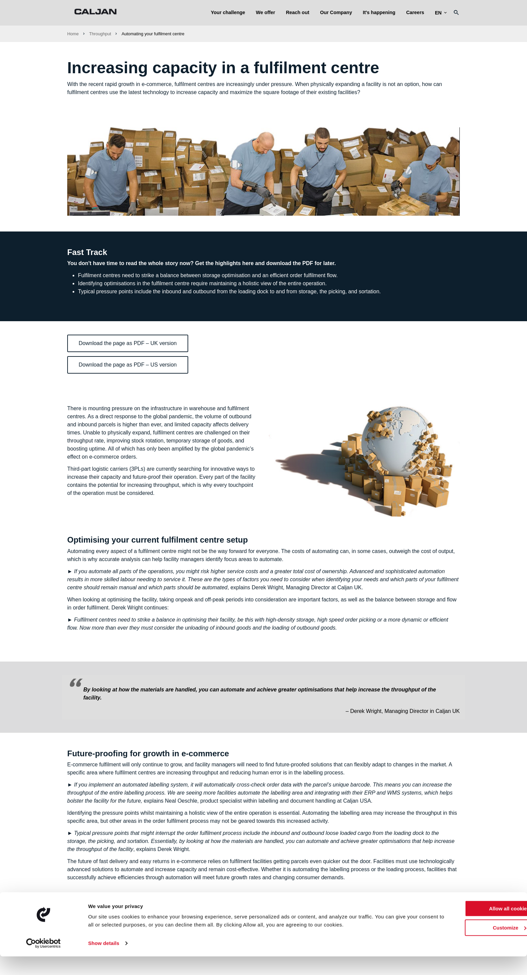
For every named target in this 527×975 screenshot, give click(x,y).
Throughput (100, 33)
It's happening (379, 12)
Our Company (336, 12)
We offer (265, 12)
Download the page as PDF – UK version (128, 343)
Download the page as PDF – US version (128, 365)
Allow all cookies (471, 927)
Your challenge (228, 12)
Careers (415, 12)
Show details (103, 962)
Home (73, 33)
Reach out (298, 12)
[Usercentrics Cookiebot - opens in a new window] (43, 962)
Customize (471, 946)
